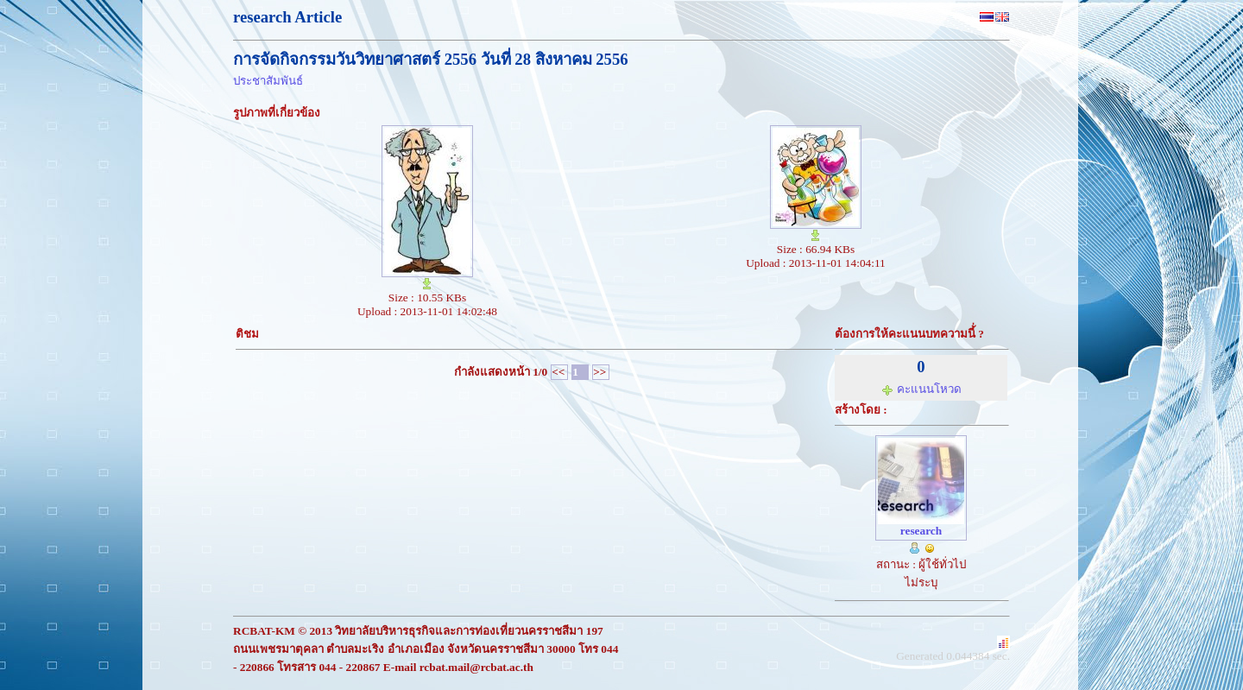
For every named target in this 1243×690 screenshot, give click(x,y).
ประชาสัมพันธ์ (268, 80)
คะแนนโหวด (921, 389)
